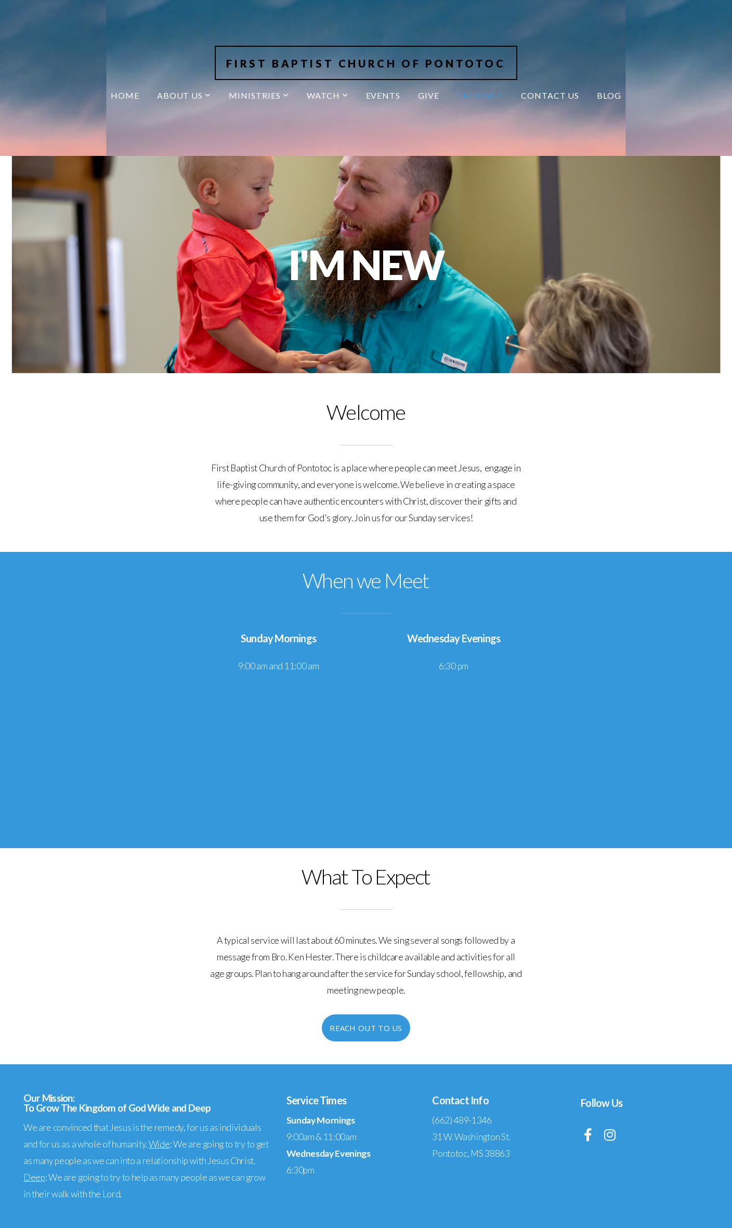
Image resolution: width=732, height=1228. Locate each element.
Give (428, 95)
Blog (609, 95)
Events (383, 95)
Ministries (259, 95)
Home (125, 95)
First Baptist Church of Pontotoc (365, 63)
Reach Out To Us (366, 1028)
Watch (327, 95)
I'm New (480, 95)
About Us (184, 95)
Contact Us (550, 95)
